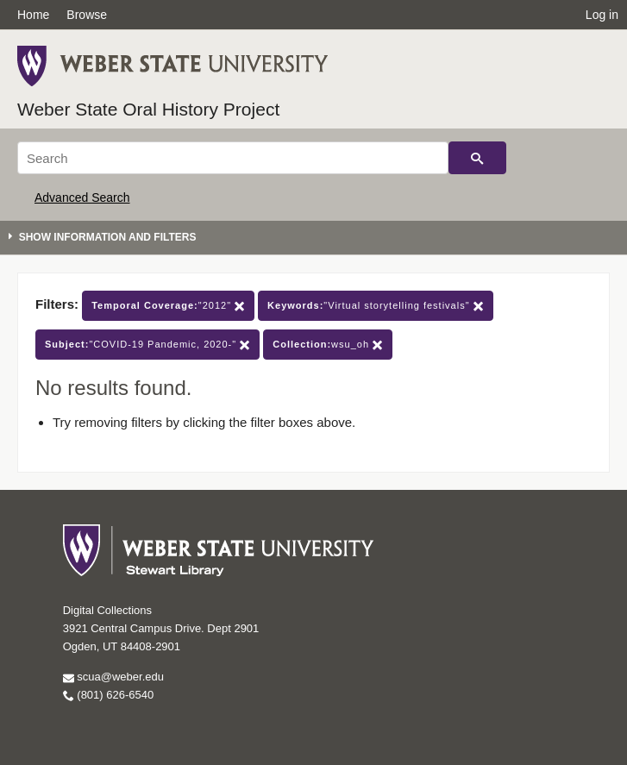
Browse (86, 15)
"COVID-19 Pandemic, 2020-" (147, 344)
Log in (602, 15)
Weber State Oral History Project (148, 109)
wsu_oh (328, 344)
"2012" (168, 305)
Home (33, 15)
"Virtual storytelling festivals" (375, 305)
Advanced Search (82, 197)
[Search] (232, 157)
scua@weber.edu (113, 676)
